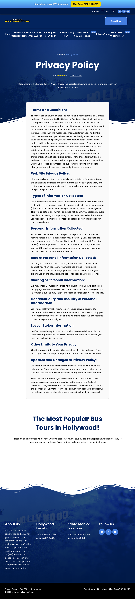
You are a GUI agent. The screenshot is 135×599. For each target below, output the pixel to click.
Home (60, 55)
